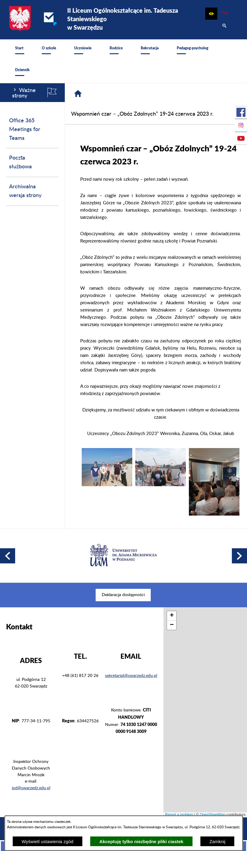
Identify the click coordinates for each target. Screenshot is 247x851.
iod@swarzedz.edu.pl (31, 784)
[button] (211, 14)
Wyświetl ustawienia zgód (48, 841)
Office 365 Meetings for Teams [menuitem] (24, 129)
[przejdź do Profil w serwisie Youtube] (241, 138)
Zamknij (217, 841)
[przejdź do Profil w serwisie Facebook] (241, 112)
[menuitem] (19, 50)
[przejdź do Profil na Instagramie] (241, 125)
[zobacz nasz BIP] (224, 14)
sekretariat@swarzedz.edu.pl (131, 672)
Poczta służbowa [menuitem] (20, 162)
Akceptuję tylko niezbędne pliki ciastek (141, 841)
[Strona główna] (78, 93)
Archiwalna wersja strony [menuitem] (25, 191)
